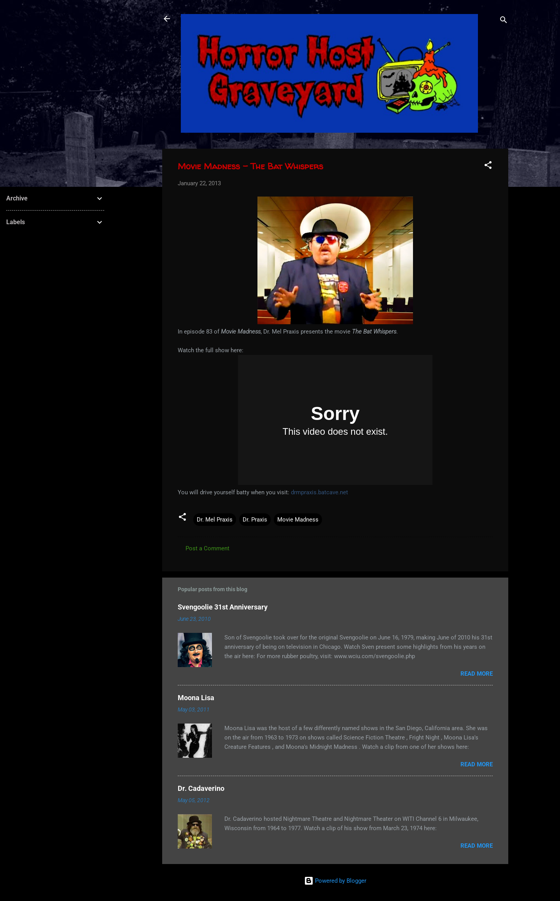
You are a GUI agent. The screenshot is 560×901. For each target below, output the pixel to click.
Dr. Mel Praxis (215, 519)
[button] (488, 166)
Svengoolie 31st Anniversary (223, 607)
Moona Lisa (196, 698)
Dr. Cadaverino (201, 788)
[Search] (503, 21)
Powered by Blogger (335, 880)
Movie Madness (297, 519)
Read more (476, 673)
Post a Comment (207, 548)
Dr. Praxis (255, 519)
